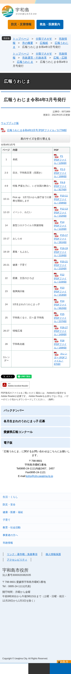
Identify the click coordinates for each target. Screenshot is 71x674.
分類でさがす (44, 38)
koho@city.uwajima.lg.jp (39, 476)
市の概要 (27, 42)
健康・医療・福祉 (13, 512)
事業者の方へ (10, 535)
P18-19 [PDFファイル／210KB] (61, 252)
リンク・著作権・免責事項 (22, 554)
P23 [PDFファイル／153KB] (60, 291)
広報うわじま (25, 61)
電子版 (8, 442)
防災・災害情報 (21, 24)
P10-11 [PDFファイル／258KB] (61, 199)
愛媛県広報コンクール (18, 431)
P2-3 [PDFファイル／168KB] (60, 173)
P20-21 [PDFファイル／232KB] (61, 265)
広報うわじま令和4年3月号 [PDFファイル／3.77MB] (37, 130)
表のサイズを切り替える (35, 138)
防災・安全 (9, 504)
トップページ (21, 38)
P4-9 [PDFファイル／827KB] (60, 186)
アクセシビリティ (17, 559)
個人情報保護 (53, 554)
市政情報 (8, 542)
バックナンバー (14, 410)
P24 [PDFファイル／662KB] (60, 305)
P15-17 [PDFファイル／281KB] (61, 239)
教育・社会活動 (12, 527)
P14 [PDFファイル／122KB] (60, 225)
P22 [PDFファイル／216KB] (60, 278)
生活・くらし (10, 496)
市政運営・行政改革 (34, 57)
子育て (6, 519)
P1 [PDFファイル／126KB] (60, 160)
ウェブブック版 (10, 123)
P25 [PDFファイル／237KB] (60, 318)
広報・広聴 (60, 57)
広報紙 (44, 42)
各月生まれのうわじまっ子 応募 (24, 421)
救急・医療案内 (50, 24)
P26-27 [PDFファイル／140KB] (61, 331)
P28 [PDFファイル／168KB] (60, 344)
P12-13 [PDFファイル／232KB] (61, 212)
